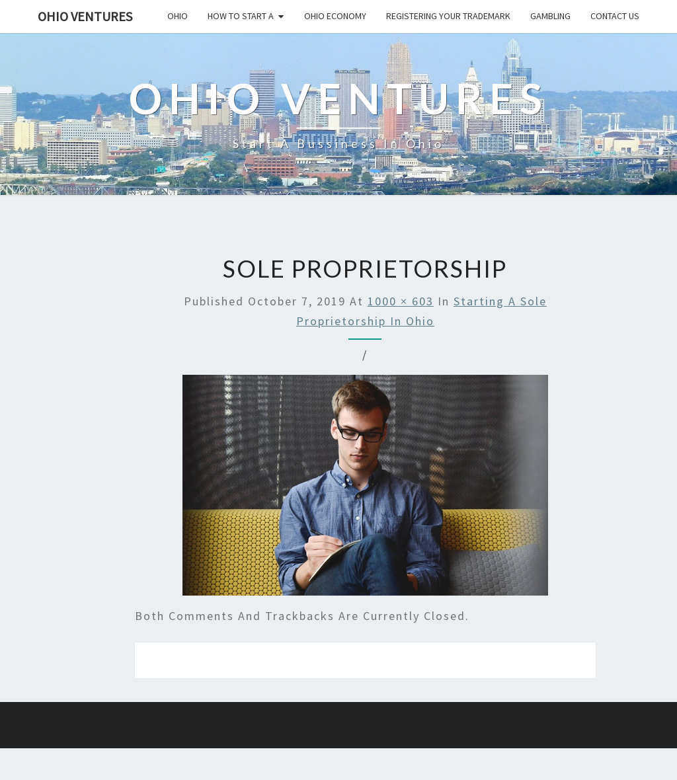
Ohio (177, 16)
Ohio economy (335, 16)
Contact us (614, 16)
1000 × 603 (401, 301)
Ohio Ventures (85, 16)
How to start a (241, 16)
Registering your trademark (448, 16)
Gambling (550, 16)
